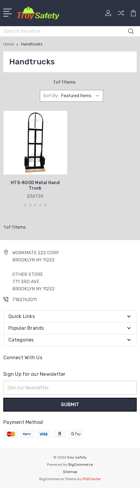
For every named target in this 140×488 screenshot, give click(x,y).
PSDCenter (91, 479)
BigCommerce (80, 464)
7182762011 (24, 299)
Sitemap (70, 472)
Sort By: (51, 95)
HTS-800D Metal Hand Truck (35, 185)
